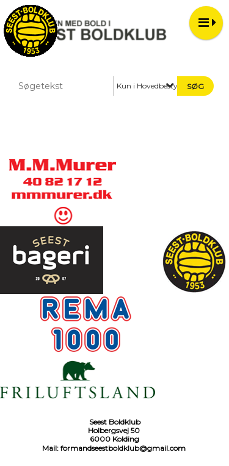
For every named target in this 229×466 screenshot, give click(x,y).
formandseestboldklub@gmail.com (123, 448)
